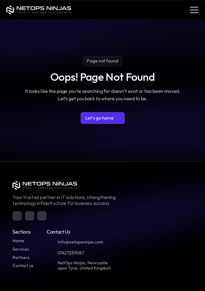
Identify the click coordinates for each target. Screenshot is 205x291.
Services (20, 249)
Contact (20, 265)
